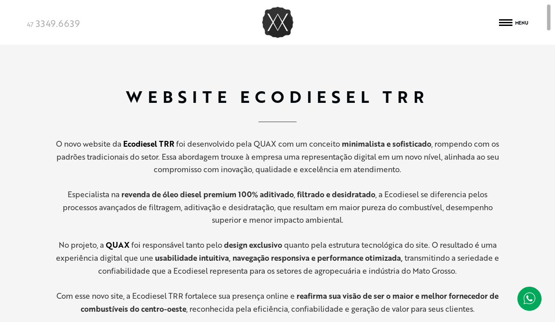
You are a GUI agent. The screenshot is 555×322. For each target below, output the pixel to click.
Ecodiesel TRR (148, 143)
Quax (277, 22)
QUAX (117, 244)
